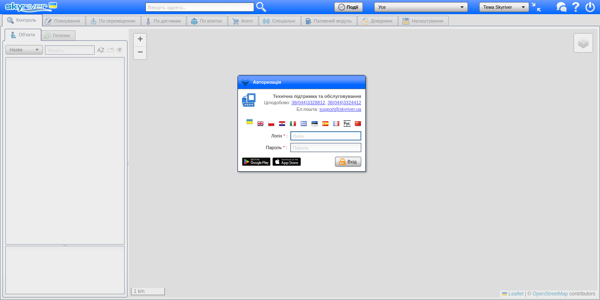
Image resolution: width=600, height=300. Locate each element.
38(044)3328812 (308, 102)
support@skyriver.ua (340, 109)
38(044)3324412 (344, 102)
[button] (249, 121)
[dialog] (302, 123)
